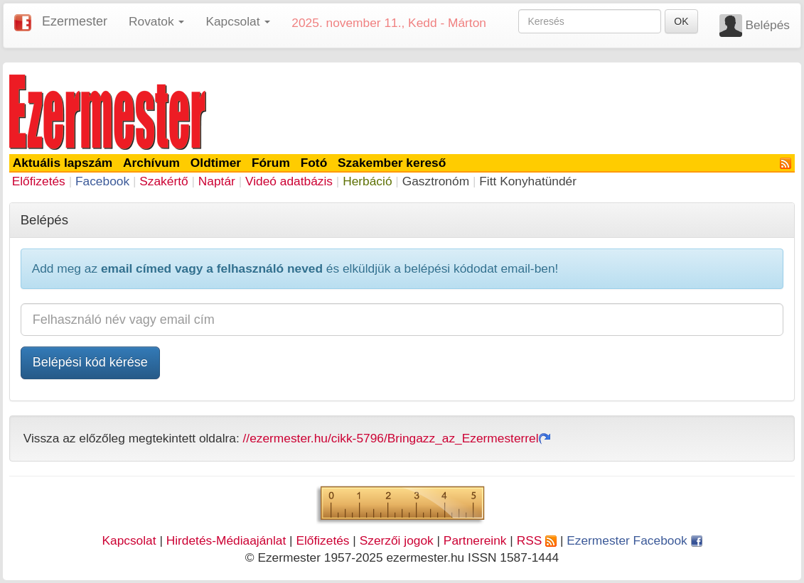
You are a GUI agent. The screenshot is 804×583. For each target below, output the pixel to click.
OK (681, 21)
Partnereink (475, 540)
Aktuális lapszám (63, 163)
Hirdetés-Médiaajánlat (226, 540)
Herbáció (367, 181)
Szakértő (163, 181)
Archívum (151, 163)
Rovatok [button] (156, 21)
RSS (537, 540)
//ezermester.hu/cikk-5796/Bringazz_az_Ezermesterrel (396, 438)
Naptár (216, 181)
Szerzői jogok (397, 540)
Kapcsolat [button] (237, 21)
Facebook (102, 181)
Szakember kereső (392, 163)
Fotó (314, 163)
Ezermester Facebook (634, 540)
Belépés (767, 25)
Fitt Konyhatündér (528, 181)
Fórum (271, 163)
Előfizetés (38, 181)
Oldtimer (216, 163)
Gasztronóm (435, 181)
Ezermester (74, 21)
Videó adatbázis (289, 181)
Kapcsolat (129, 540)
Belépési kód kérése (90, 362)
